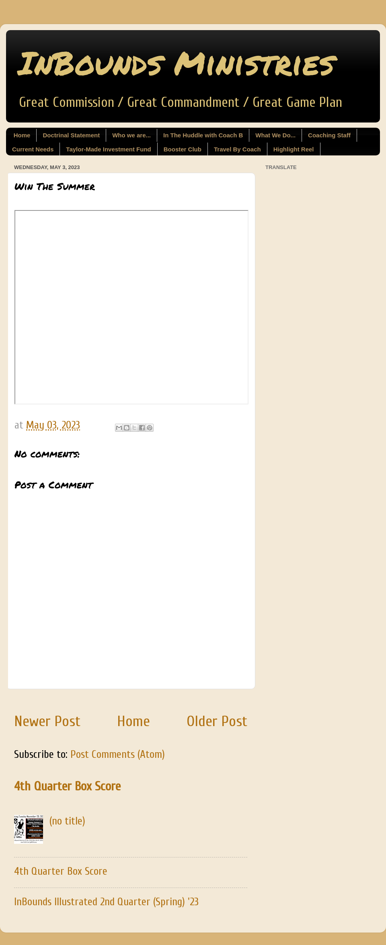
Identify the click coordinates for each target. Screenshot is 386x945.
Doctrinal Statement (71, 135)
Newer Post (47, 721)
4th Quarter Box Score (67, 786)
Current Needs (32, 149)
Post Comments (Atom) (117, 754)
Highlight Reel (293, 149)
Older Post (217, 721)
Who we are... (131, 135)
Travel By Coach (237, 149)
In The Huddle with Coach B (203, 135)
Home (22, 135)
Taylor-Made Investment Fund (108, 149)
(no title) (67, 821)
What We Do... (275, 135)
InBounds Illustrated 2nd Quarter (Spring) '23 (106, 902)
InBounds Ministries (176, 62)
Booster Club (182, 149)
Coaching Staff (329, 135)
